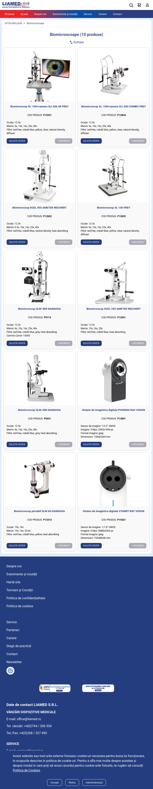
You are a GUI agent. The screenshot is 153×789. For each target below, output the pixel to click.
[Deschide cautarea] (131, 5)
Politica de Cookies (26, 770)
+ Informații (63, 141)
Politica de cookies (19, 606)
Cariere (103, 14)
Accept (54, 782)
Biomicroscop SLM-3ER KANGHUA (39, 308)
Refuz (72, 782)
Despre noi (40, 14)
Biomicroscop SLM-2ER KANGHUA (39, 409)
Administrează (94, 782)
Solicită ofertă (17, 141)
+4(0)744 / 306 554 (38, 726)
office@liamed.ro (29, 719)
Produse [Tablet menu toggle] (9, 14)
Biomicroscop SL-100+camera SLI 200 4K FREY (39, 106)
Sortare (76, 42)
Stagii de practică (18, 646)
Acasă (24, 14)
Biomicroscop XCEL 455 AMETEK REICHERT (39, 207)
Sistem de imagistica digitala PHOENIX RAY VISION (113, 409)
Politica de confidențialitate (25, 598)
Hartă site (13, 582)
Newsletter (14, 662)
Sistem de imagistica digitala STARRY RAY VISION (113, 511)
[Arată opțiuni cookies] (10, 671)
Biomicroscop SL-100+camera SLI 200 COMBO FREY (113, 106)
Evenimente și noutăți (65, 14)
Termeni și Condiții (19, 590)
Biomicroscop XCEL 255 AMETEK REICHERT (114, 308)
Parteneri (12, 630)
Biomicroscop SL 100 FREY (113, 207)
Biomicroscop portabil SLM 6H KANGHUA (39, 511)
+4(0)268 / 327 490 (33, 733)
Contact (117, 14)
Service (88, 14)
